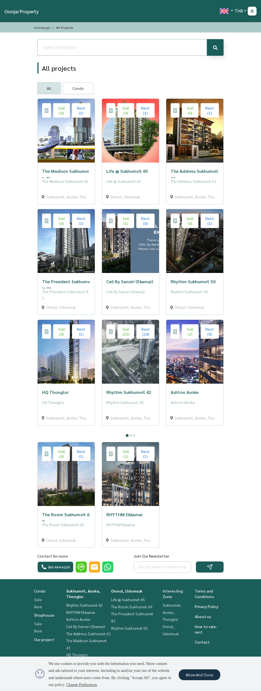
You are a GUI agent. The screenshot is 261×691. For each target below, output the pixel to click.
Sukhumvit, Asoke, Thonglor (172, 612)
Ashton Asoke (78, 619)
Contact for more (52, 555)
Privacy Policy (206, 606)
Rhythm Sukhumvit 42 (84, 605)
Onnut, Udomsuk (126, 590)
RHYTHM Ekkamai (80, 612)
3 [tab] (134, 435)
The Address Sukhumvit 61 (88, 633)
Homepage (42, 27)
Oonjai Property (21, 11)
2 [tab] (131, 435)
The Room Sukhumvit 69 (131, 606)
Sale (38, 599)
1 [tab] (127, 435)
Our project (44, 639)
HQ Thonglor (77, 654)
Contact (202, 641)
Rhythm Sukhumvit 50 (129, 628)
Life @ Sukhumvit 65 (128, 599)
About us (203, 616)
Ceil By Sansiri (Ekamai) (85, 626)
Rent (38, 606)
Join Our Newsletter (151, 555)
